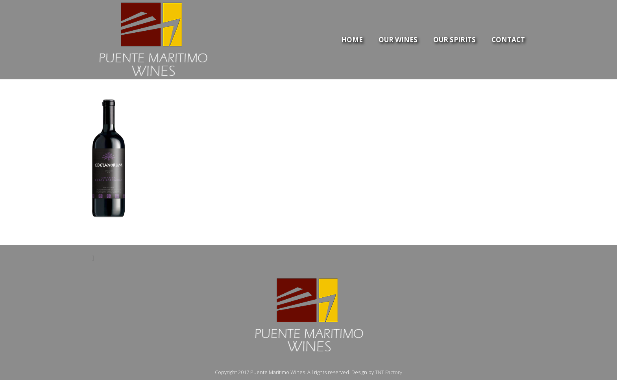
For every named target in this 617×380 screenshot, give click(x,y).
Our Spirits (454, 39)
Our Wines (398, 39)
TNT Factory (388, 372)
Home (352, 39)
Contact (508, 39)
